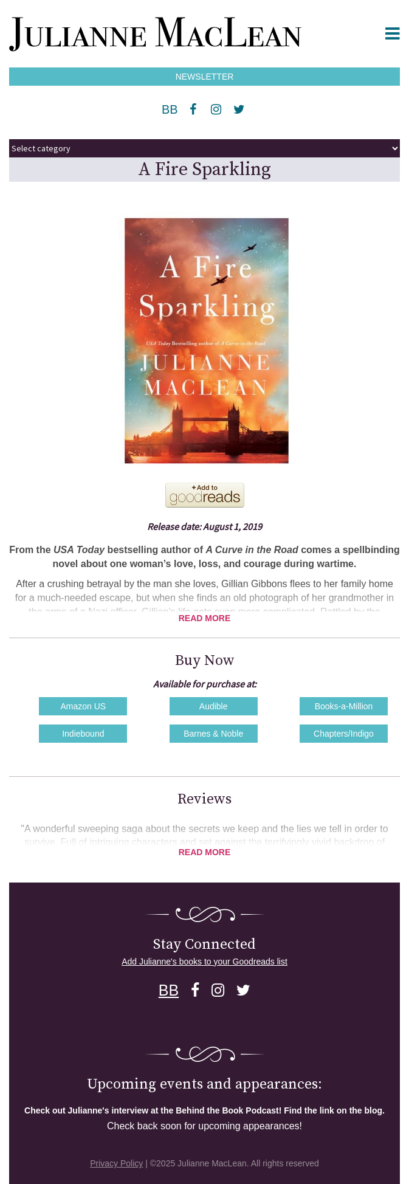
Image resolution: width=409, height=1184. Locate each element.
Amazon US (83, 706)
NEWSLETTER (205, 76)
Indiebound (83, 733)
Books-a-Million (344, 706)
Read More (205, 618)
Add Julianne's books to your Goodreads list (204, 961)
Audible (213, 706)
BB (170, 109)
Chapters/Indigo (344, 733)
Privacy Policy (116, 1163)
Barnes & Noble (213, 733)
